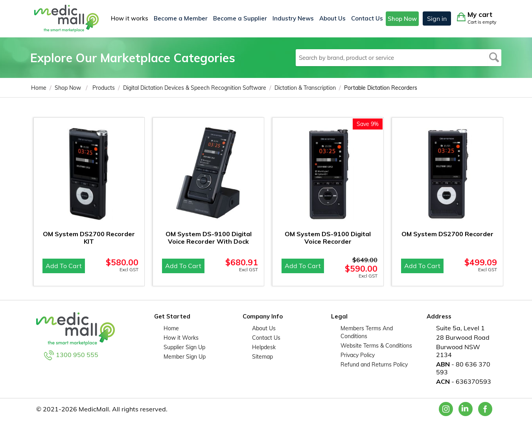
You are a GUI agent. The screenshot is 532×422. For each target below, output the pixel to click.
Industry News (293, 18)
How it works (129, 18)
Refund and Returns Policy (374, 364)
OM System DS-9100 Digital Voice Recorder (328, 237)
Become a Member (181, 18)
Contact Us (367, 18)
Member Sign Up (185, 356)
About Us (332, 18)
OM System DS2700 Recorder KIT (89, 237)
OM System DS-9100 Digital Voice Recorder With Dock (209, 237)
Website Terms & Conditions (376, 345)
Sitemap (262, 356)
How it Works (181, 337)
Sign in (437, 18)
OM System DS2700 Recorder (447, 234)
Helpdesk (264, 347)
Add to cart (64, 266)
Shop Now (402, 18)
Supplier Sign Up (184, 347)
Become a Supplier (240, 18)
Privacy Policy (358, 355)
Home (171, 328)
